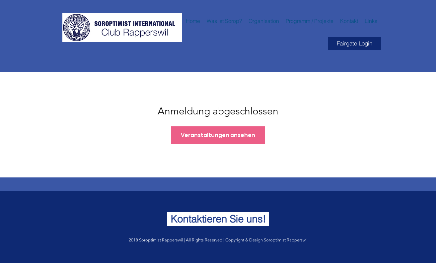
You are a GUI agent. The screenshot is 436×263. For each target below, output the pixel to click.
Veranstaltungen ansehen (218, 135)
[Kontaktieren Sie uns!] (218, 219)
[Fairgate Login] (354, 43)
